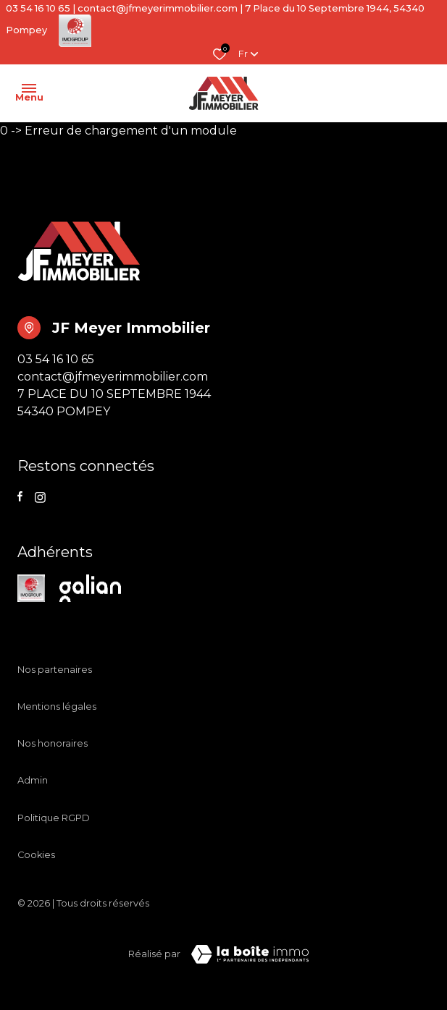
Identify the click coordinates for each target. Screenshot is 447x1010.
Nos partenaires (54, 669)
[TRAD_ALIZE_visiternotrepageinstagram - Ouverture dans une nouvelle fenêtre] (40, 497)
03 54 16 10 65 (38, 8)
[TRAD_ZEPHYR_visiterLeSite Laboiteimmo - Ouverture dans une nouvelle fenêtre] (249, 954)
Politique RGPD (53, 817)
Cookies (36, 854)
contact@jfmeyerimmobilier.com (158, 8)
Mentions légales (56, 706)
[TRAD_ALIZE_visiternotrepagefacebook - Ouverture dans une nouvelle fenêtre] (19, 496)
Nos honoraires (52, 743)
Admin (32, 780)
